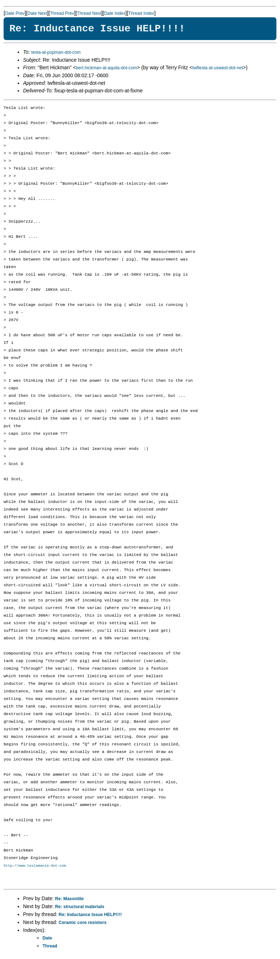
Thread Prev (62, 13)
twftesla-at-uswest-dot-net (217, 67)
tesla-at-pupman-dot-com (56, 52)
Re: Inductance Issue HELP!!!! (90, 915)
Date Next (37, 13)
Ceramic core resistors (83, 922)
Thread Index (141, 13)
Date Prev (15, 13)
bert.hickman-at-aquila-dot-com (106, 67)
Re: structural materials (80, 907)
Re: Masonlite (69, 899)
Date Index (114, 13)
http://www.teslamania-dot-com (35, 865)
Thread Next (89, 13)
